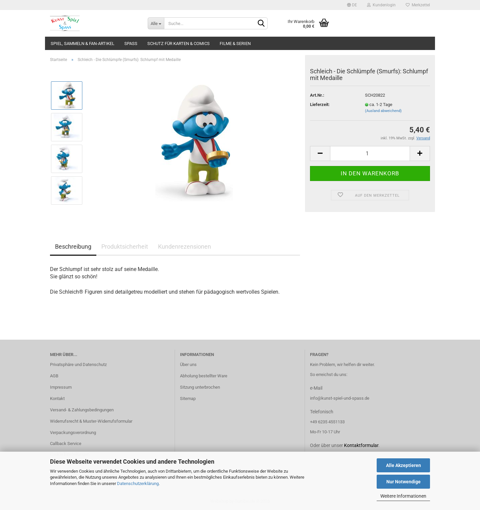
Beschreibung (73, 246)
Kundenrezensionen (184, 246)
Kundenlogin (381, 5)
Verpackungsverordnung (73, 432)
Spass (130, 43)
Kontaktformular (361, 445)
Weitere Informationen (403, 496)
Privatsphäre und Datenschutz (78, 364)
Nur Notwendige (403, 481)
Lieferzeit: (320, 104)
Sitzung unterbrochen (200, 387)
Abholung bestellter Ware (203, 375)
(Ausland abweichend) (383, 111)
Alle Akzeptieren (403, 465)
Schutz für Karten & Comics (178, 43)
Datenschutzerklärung (138, 483)
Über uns (188, 364)
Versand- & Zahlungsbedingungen (82, 409)
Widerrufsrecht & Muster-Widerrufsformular (91, 421)
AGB (54, 375)
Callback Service (65, 443)
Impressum (61, 387)
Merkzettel (418, 5)
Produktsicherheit (124, 246)
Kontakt (57, 398)
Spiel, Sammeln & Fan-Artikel (82, 43)
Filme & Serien (235, 43)
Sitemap (188, 398)
